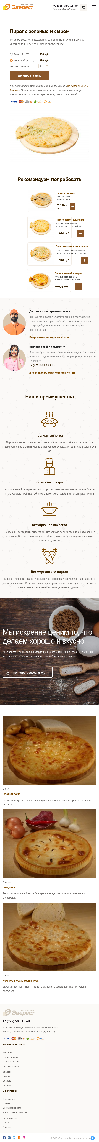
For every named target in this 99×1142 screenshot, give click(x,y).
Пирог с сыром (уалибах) (70, 219)
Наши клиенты (10, 1118)
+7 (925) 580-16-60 (65, 5)
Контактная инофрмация (15, 1112)
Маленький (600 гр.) (22, 60)
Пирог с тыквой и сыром (68, 273)
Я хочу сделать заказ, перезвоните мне (52, 372)
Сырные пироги (11, 1061)
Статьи (6, 1122)
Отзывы (7, 1103)
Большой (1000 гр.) (21, 54)
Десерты (7, 1080)
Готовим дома (11, 794)
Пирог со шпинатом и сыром (72, 246)
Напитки (7, 1085)
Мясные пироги (10, 1057)
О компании (9, 1098)
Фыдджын (9, 887)
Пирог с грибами (66, 192)
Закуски (7, 1071)
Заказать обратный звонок (65, 9)
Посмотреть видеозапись (29, 672)
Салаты (6, 1076)
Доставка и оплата (12, 1107)
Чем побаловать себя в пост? (21, 980)
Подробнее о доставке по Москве (49, 337)
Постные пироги (11, 1065)
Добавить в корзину (29, 75)
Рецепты (7, 1127)
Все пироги (8, 1052)
